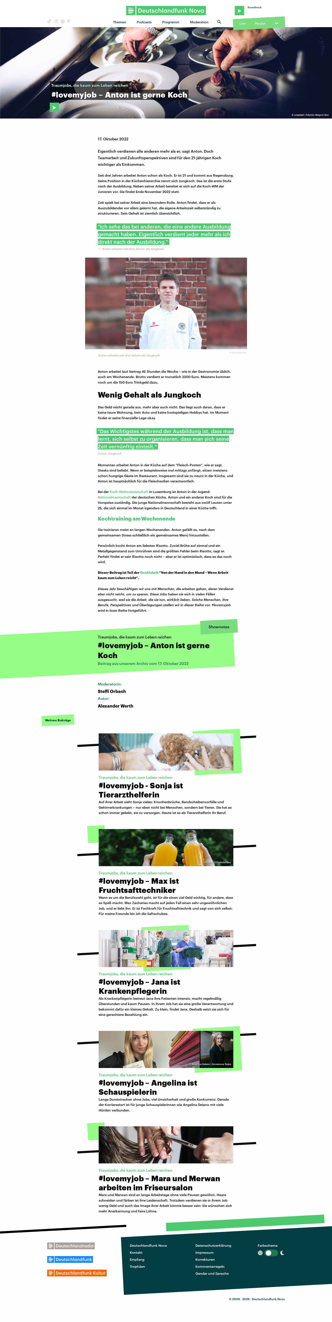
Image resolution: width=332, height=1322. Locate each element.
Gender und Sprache (212, 1273)
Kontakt (136, 1252)
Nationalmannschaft (114, 497)
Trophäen (137, 1266)
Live (242, 23)
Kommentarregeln (210, 1266)
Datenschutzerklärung (213, 1245)
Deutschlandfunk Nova (148, 1245)
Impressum (204, 1252)
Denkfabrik (149, 572)
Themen (119, 22)
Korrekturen (205, 1259)
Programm (170, 22)
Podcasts (144, 22)
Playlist (260, 23)
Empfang (137, 1259)
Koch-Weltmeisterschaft (129, 492)
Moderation (199, 22)
